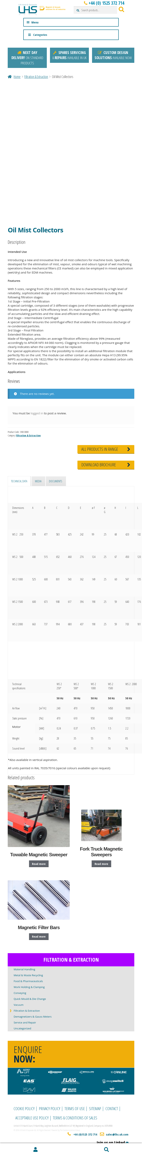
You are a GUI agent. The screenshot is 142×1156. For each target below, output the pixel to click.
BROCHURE (98, 465)
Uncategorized (22, 1028)
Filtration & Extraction (36, 76)
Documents (55, 481)
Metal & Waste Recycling (28, 975)
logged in (37, 413)
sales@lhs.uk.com (117, 1134)
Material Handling (24, 969)
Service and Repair (25, 1022)
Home (17, 76)
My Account (35, 1149)
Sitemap (95, 1108)
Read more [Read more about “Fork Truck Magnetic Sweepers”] (101, 864)
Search (106, 1149)
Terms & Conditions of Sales (75, 1118)
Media (38, 481)
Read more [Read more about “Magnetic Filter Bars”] (39, 936)
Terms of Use (75, 1108)
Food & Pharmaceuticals (28, 981)
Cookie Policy (24, 1108)
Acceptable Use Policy (32, 1118)
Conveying (20, 993)
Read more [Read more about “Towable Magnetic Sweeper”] (39, 864)
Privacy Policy (49, 1108)
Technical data (19, 481)
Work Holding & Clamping (29, 987)
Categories (37, 35)
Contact (111, 1108)
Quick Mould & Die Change (30, 999)
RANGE (99, 449)
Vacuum (19, 1005)
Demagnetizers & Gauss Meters (33, 1016)
